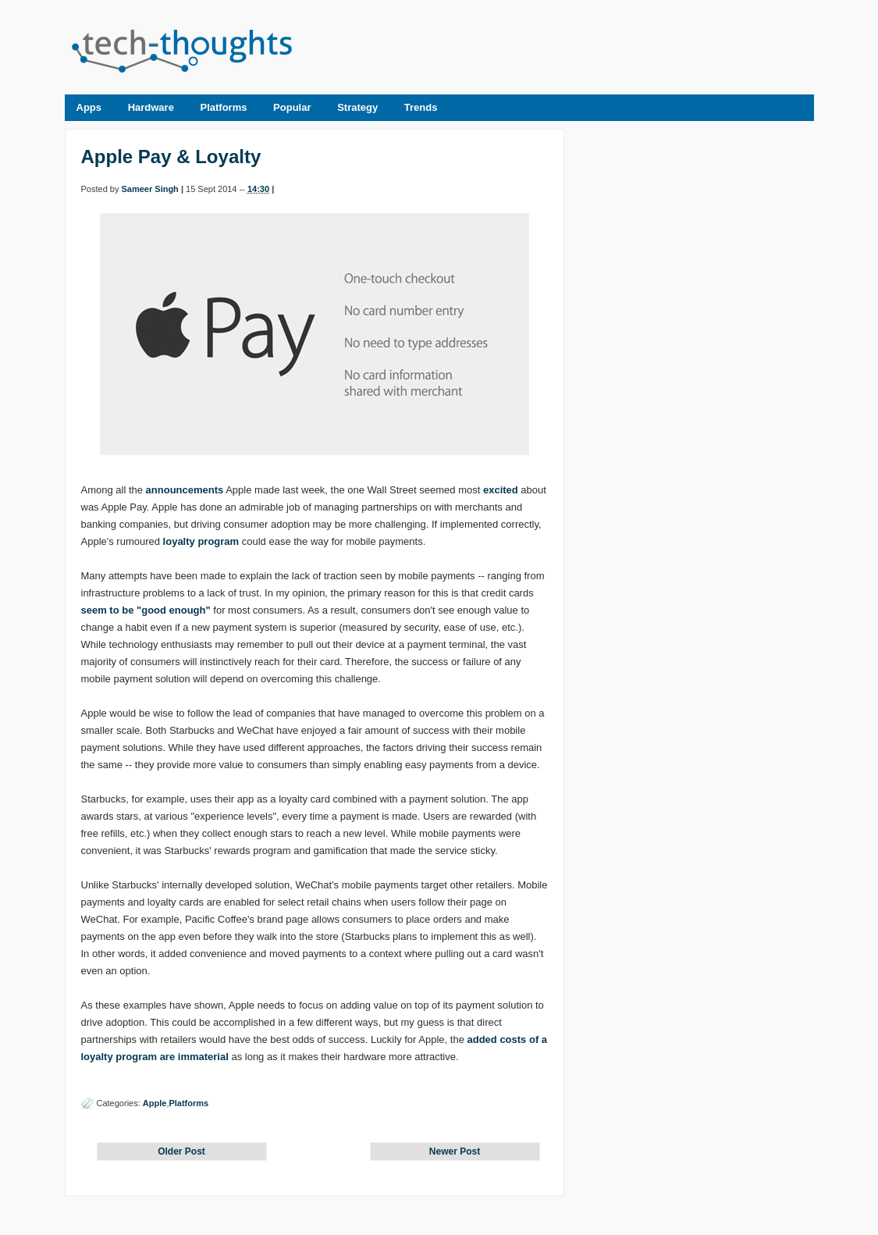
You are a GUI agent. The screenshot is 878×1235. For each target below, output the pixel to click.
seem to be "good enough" (146, 610)
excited (500, 490)
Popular (292, 107)
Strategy (357, 107)
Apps (89, 107)
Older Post (181, 1151)
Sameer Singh (149, 189)
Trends (421, 107)
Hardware (151, 107)
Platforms (224, 107)
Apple (155, 1103)
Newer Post (454, 1151)
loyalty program (201, 541)
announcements (185, 490)
